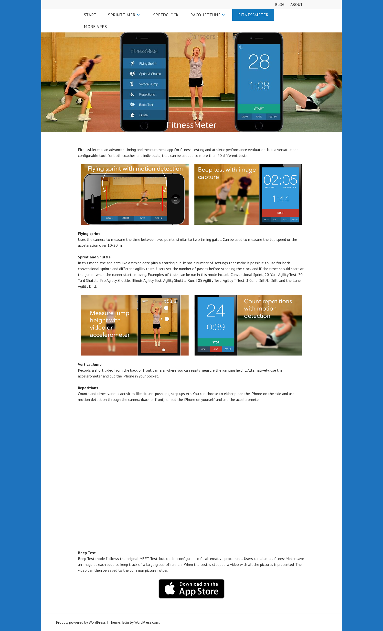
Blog (280, 4)
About (296, 4)
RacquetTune (205, 15)
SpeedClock (166, 15)
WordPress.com (146, 622)
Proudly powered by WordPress (81, 622)
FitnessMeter (253, 15)
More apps (95, 26)
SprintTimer (121, 15)
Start (90, 15)
